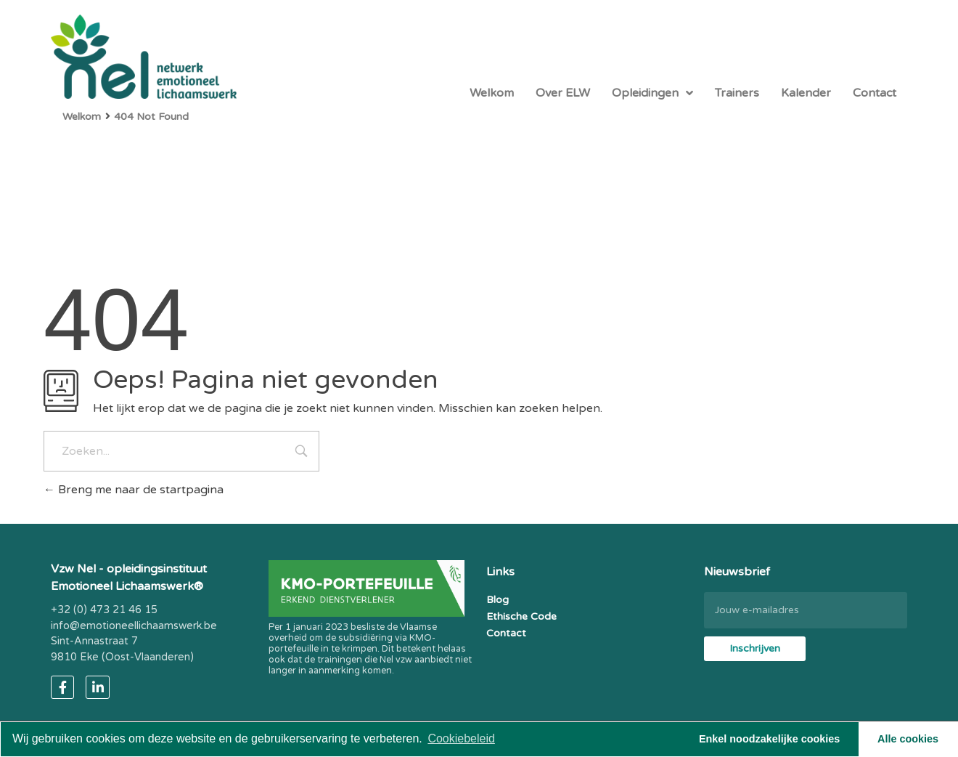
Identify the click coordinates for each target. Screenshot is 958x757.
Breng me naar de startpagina (134, 489)
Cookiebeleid (461, 738)
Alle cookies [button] (907, 739)
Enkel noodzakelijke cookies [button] (769, 739)
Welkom (81, 116)
